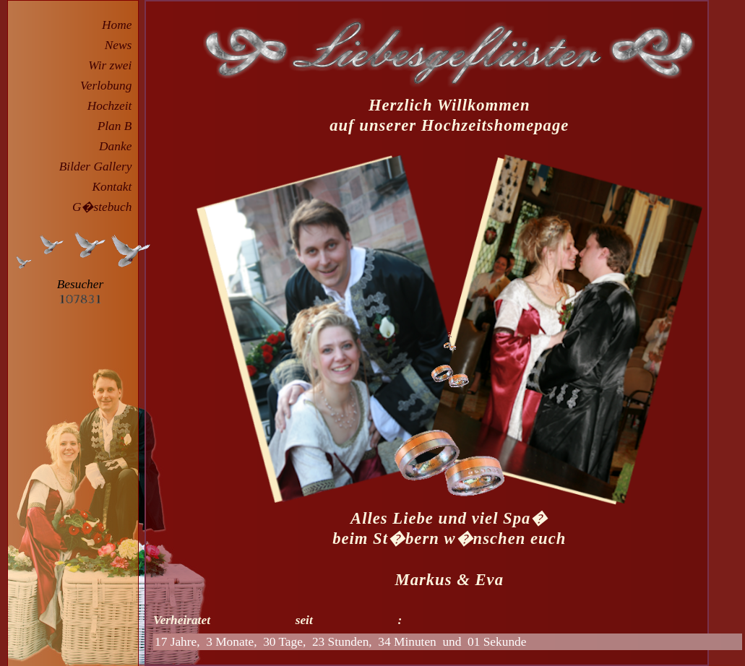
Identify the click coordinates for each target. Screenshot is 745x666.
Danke (118, 146)
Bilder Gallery (98, 166)
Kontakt (115, 187)
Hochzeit (112, 106)
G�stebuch (105, 207)
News (121, 45)
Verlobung (109, 85)
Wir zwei (113, 65)
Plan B (118, 126)
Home (120, 25)
